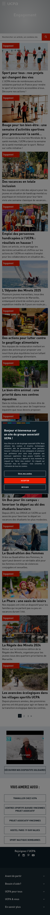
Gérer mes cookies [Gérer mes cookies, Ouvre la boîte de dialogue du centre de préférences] (25, 474)
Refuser (25, 487)
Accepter (25, 481)
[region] (25, 457)
